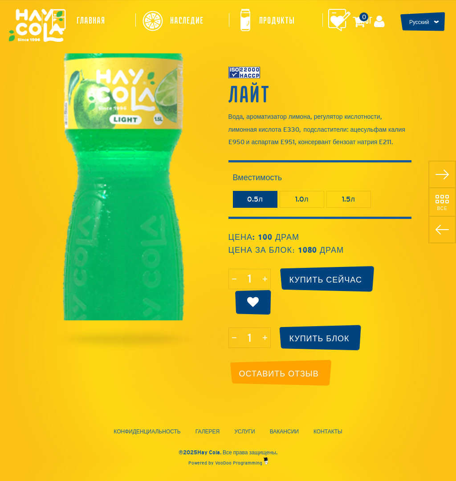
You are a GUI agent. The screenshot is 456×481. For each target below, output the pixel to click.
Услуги (244, 431)
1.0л (301, 199)
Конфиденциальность (147, 431)
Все (442, 208)
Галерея (207, 431)
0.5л (254, 199)
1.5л (348, 199)
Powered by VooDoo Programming (228, 463)
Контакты (328, 431)
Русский (419, 22)
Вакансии (284, 431)
